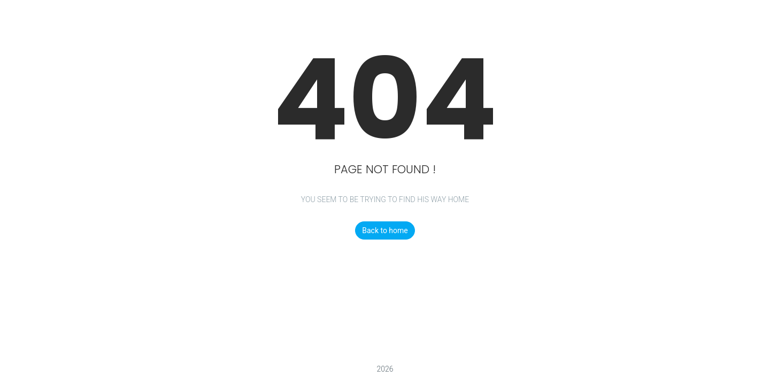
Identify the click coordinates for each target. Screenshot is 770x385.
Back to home (385, 230)
